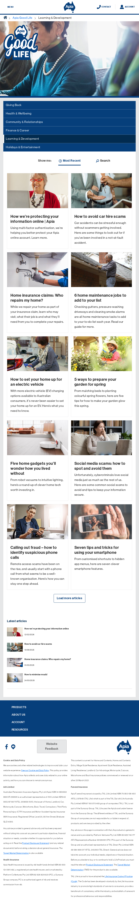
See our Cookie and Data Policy (35, 770)
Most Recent (69, 161)
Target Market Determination (16, 853)
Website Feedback (51, 746)
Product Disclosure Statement (35, 843)
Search (102, 161)
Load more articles (69, 598)
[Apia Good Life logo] (20, 42)
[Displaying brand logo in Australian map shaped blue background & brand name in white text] (69, 7)
